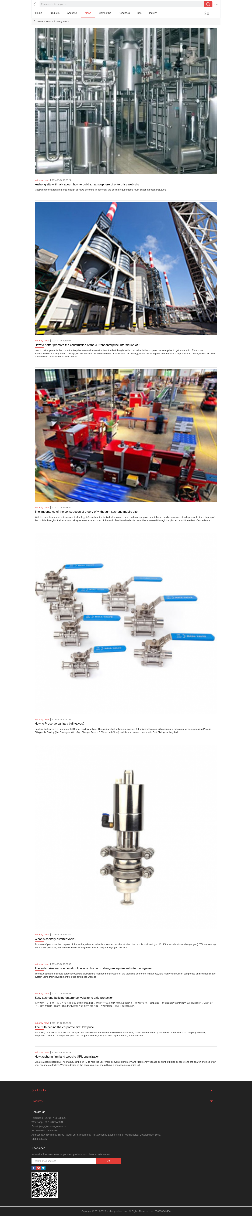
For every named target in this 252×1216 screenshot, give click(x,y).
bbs (139, 13)
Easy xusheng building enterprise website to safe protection (74, 997)
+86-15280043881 (53, 1122)
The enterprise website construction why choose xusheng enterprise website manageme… (95, 968)
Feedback (124, 13)
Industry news (61, 21)
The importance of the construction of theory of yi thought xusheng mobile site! (86, 511)
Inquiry (153, 13)
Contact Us (105, 13)
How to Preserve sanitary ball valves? (60, 723)
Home (38, 13)
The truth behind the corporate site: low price (64, 1027)
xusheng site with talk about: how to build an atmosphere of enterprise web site (87, 184)
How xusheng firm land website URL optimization (67, 1056)
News (88, 13)
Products (54, 13)
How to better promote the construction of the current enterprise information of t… (88, 345)
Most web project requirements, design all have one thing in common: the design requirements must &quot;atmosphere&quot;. (100, 189)
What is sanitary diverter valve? (55, 939)
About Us (72, 13)
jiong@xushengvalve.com (53, 1126)
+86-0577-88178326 (55, 1117)
